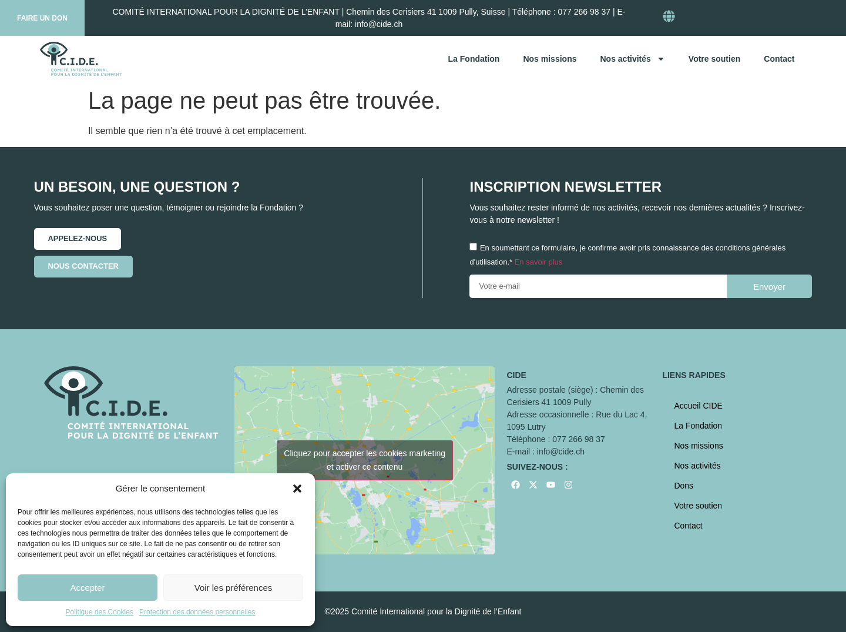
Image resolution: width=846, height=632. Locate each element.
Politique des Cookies (99, 612)
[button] (297, 488)
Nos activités (632, 59)
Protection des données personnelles (197, 612)
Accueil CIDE (698, 405)
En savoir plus (539, 262)
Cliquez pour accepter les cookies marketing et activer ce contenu (364, 460)
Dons (683, 485)
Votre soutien (714, 58)
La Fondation (474, 58)
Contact (779, 58)
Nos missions (549, 58)
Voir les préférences (233, 588)
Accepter (87, 588)
